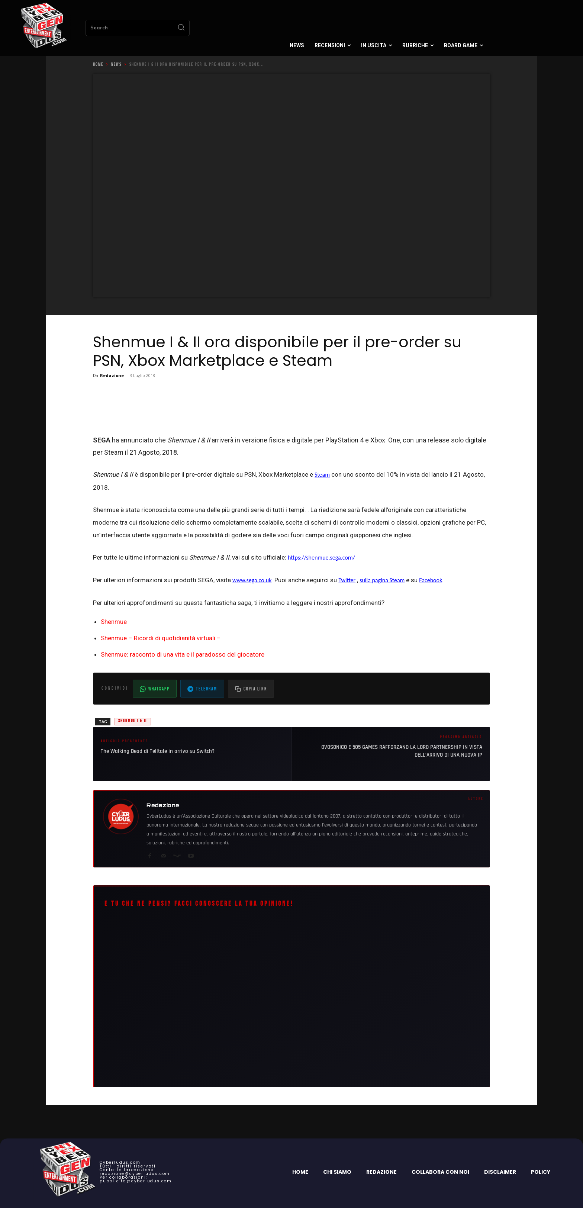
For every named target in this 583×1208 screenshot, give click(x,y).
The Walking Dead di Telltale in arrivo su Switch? (158, 751)
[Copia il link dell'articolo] (251, 689)
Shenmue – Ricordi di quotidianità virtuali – (161, 638)
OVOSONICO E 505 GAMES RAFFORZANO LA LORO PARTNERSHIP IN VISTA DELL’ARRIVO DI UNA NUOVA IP (401, 751)
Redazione (112, 375)
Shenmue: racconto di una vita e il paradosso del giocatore (182, 654)
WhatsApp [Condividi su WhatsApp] (155, 689)
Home (98, 64)
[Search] (181, 28)
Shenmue (114, 621)
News (116, 64)
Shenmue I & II (132, 720)
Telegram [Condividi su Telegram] (202, 689)
